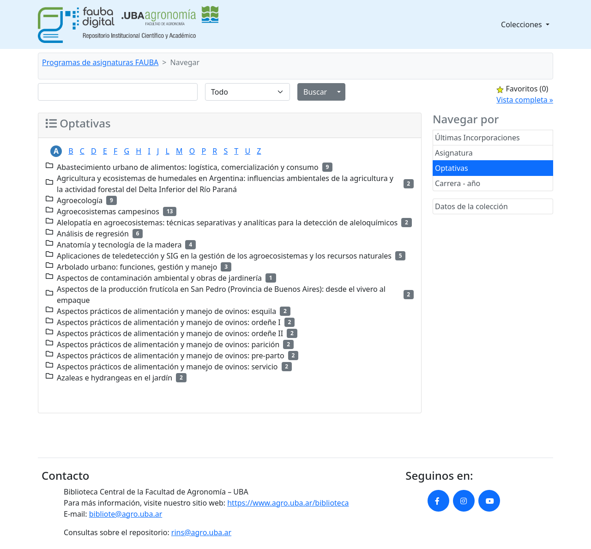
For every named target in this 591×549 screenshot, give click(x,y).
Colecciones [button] (522, 24)
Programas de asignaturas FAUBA (100, 62)
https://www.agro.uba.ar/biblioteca (288, 503)
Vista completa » (524, 100)
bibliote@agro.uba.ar (126, 514)
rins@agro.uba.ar (201, 532)
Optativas (451, 168)
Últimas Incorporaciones (477, 138)
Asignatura (454, 153)
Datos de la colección (471, 206)
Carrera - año (457, 183)
